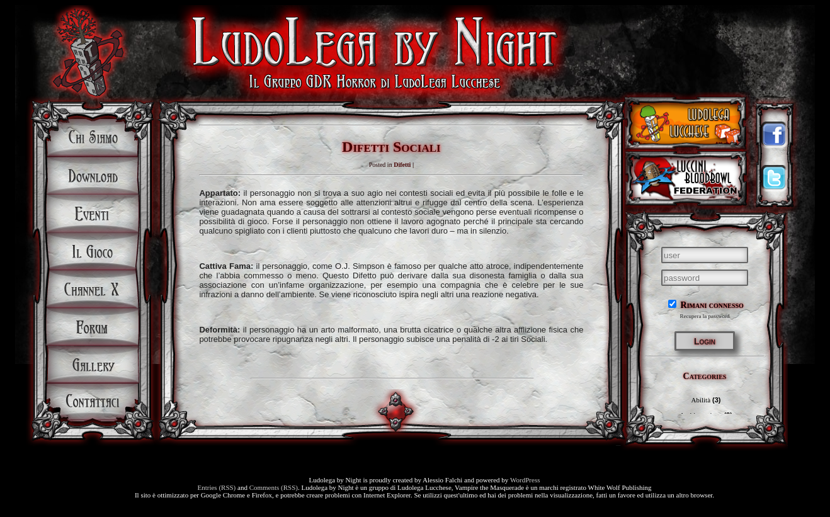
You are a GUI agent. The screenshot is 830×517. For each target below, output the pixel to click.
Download (92, 176)
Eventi (92, 213)
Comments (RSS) (273, 487)
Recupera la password (705, 316)
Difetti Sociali (391, 147)
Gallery (92, 364)
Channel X (92, 289)
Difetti (402, 164)
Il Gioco (92, 251)
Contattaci (92, 402)
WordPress (525, 480)
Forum (92, 327)
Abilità (700, 400)
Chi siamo (92, 138)
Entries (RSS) (216, 487)
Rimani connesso (706, 305)
